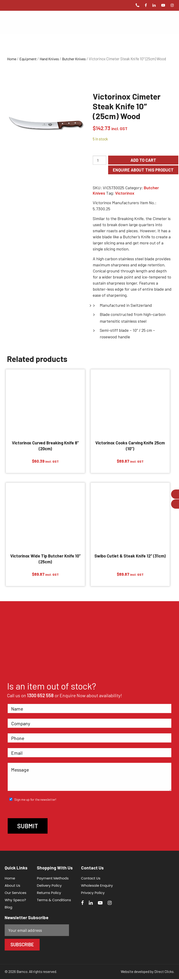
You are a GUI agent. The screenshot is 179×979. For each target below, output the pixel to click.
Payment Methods (53, 878)
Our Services (15, 892)
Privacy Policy (93, 892)
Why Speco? (15, 899)
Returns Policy (49, 892)
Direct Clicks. (164, 971)
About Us (12, 885)
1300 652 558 (40, 695)
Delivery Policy (49, 885)
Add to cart (143, 160)
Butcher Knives (74, 59)
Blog (8, 907)
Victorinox (124, 193)
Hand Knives (49, 59)
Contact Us (90, 878)
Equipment (28, 59)
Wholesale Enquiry (97, 885)
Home (11, 59)
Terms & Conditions (54, 899)
